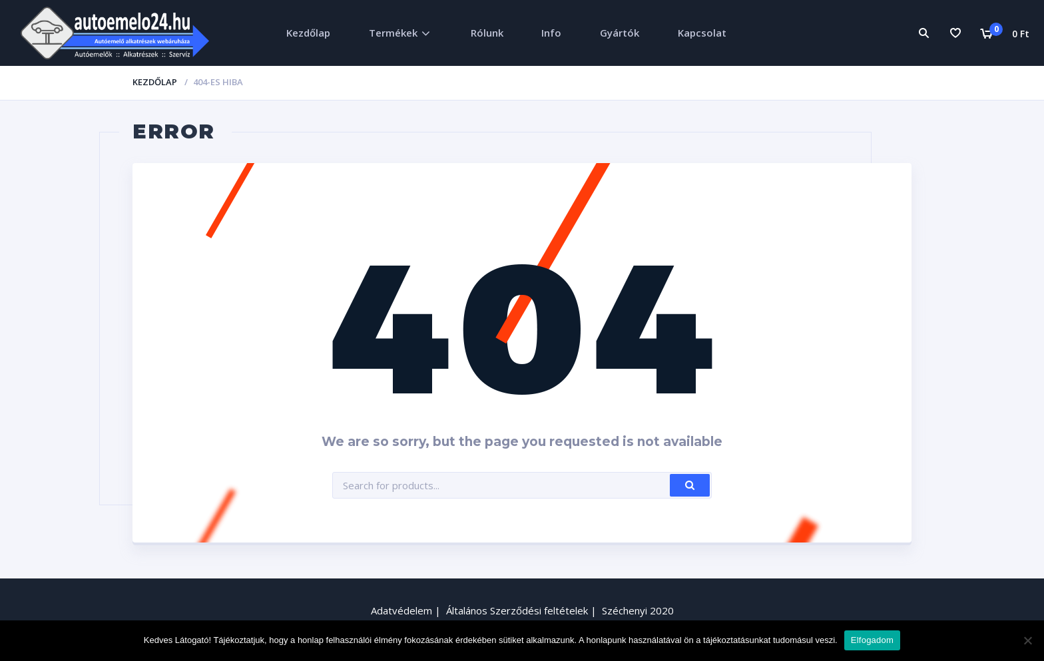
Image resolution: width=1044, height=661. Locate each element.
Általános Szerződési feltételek (517, 610)
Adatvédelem (401, 610)
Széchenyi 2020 (638, 610)
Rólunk (487, 32)
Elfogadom (872, 640)
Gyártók (619, 32)
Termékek (393, 32)
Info (551, 32)
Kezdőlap (308, 32)
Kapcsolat (702, 32)
